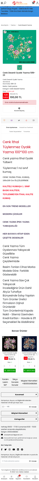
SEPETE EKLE (9, 370)
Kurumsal (19, 394)
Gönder (33, 407)
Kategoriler (19, 419)
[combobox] (3, 406)
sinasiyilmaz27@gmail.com (12, 435)
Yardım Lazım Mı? (5, 382)
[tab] (11, 127)
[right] (36, 354)
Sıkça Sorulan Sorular (15, 382)
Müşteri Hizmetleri (29, 382)
